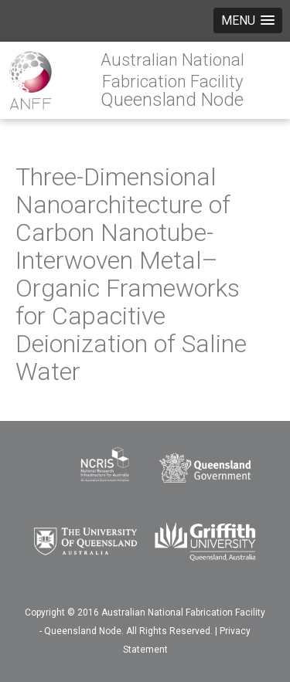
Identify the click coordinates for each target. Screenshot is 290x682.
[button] (247, 20)
